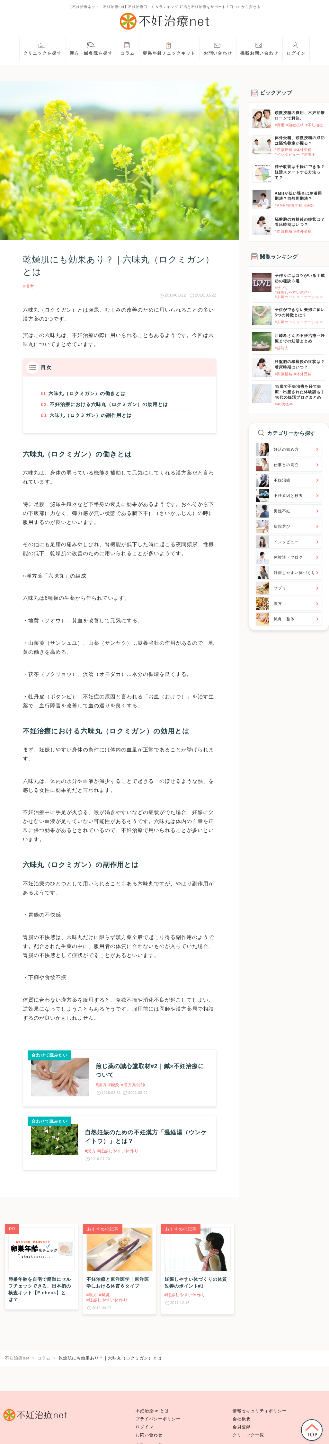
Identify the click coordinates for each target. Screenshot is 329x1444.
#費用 (280, 125)
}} (254, 276)
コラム (127, 48)
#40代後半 (284, 404)
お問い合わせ (218, 48)
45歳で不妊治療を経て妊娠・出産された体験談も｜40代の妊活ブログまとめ (300, 392)
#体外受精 (303, 150)
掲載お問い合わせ (259, 48)
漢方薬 (31, 319)
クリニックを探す (42, 48)
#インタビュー (287, 154)
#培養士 (309, 154)
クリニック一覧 (248, 1435)
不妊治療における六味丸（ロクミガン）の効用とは (109, 405)
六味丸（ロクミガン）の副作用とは (90, 417)
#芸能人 (282, 348)
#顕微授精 (295, 125)
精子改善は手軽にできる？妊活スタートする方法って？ (300, 172)
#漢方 (28, 286)
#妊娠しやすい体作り (293, 292)
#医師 (309, 205)
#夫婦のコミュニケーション (299, 297)
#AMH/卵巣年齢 (289, 205)
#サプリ (282, 288)
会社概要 (242, 1419)
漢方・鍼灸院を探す (91, 48)
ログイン (296, 48)
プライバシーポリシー (158, 1419)
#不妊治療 (314, 125)
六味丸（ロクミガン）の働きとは (86, 393)
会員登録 (242, 1427)
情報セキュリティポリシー (260, 1411)
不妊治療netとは (152, 1411)
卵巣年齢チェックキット (169, 48)
